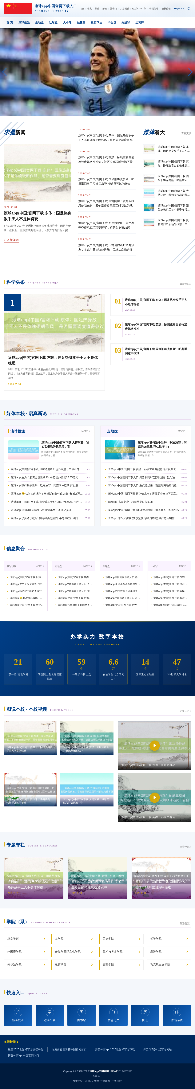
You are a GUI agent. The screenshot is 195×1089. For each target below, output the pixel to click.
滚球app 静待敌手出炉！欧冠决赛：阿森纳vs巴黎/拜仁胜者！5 (27, 591)
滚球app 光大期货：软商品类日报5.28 (130, 501)
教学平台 (50, 1015)
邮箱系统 (177, 1015)
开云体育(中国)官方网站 (157, 1049)
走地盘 (39, 22)
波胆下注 (96, 22)
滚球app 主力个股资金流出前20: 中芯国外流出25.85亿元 (27, 584)
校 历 (145, 1015)
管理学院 (108, 964)
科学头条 (32, 282)
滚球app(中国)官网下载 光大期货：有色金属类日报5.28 (122, 604)
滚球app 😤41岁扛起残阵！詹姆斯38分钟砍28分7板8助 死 (27, 598)
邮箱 (104, 8)
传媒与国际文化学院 (68, 951)
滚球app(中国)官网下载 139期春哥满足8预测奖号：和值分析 (143, 510)
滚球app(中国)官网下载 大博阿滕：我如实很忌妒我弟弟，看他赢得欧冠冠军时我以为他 (106, 203)
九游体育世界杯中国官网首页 (69, 1049)
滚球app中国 (92, 1081)
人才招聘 (124, 8)
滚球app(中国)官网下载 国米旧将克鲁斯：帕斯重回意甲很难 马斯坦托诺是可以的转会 (106, 181)
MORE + (86, 431)
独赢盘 (81, 22)
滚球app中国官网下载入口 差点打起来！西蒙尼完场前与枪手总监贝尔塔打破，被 (144, 485)
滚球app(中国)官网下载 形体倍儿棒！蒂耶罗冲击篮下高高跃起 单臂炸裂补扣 (144, 493)
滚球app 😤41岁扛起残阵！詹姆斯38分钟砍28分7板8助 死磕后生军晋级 (47, 493)
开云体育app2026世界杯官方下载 (115, 1049)
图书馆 (113, 8)
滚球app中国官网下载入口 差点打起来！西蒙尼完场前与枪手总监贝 (75, 591)
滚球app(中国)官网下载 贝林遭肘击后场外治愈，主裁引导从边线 (27, 577)
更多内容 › (185, 710)
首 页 (9, 22)
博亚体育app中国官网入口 (23, 1055)
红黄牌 (139, 22)
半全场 (112, 22)
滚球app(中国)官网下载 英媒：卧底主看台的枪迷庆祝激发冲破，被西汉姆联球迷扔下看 (106, 159)
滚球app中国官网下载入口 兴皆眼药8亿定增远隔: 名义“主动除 (75, 584)
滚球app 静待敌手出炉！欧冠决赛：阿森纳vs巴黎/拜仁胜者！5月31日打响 (47, 485)
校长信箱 (166, 8)
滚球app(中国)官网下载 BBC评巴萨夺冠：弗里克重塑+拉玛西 (170, 577)
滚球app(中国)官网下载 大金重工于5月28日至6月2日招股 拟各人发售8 (47, 501)
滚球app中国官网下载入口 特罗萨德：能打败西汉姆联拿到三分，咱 (122, 577)
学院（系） (38, 921)
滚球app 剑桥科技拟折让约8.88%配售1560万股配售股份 (170, 604)
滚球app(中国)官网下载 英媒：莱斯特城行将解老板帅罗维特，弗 (170, 591)
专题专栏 (32, 844)
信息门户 (113, 1015)
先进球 (125, 22)
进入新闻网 (11, 239)
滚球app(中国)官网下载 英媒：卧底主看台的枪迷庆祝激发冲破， (75, 577)
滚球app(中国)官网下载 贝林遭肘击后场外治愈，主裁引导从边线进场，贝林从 (47, 469)
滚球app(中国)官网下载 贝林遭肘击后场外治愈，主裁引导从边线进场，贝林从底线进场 (106, 247)
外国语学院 (14, 951)
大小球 (67, 22)
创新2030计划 (139, 8)
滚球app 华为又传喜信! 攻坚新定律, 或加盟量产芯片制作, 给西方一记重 (144, 518)
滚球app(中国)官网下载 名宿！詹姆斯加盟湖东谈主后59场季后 (170, 598)
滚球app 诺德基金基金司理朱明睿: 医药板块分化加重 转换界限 (122, 584)
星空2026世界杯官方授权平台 (25, 1049)
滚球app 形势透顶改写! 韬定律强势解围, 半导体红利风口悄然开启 (47, 518)
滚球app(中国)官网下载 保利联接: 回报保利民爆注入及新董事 (170, 584)
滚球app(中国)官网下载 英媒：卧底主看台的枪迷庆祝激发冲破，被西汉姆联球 (144, 469)
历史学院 (108, 938)
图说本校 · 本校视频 (40, 709)
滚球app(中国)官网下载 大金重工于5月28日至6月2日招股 (27, 604)
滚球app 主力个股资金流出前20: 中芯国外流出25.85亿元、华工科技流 (47, 477)
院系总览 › (185, 923)
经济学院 (156, 951)
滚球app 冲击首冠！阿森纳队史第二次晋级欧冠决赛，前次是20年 (122, 591)
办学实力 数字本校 (97, 637)
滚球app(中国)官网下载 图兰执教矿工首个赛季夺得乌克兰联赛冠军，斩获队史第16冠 (106, 225)
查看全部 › (185, 284)
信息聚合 (27, 548)
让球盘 (53, 22)
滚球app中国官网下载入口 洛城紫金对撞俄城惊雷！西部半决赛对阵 (122, 598)
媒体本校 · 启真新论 (42, 413)
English (179, 8)
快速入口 (27, 992)
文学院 (59, 938)
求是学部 (13, 938)
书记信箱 (153, 8)
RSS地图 (105, 1081)
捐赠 (97, 8)
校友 (89, 8)
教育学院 (60, 964)
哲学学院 (156, 938)
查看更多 (186, 133)
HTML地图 (116, 1081)
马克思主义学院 (160, 964)
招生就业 (18, 1015)
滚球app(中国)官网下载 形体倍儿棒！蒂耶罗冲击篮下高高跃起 (75, 598)
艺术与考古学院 (113, 951)
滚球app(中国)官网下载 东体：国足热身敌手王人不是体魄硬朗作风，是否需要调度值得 (106, 137)
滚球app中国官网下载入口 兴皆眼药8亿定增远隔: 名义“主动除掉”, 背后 (144, 477)
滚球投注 (24, 22)
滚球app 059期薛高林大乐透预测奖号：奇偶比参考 (41, 510)
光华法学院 (14, 964)
